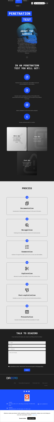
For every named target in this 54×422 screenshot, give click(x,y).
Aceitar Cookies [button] (31, 418)
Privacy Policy (40, 366)
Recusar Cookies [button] (22, 418)
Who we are (44, 383)
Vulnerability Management (24, 383)
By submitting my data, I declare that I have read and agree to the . (25, 366)
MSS (15, 383)
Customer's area (39, 3)
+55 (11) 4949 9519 (42, 404)
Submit (27, 370)
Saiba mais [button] (34, 414)
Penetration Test (36, 383)
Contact (45, 385)
